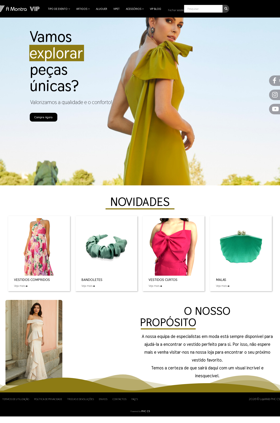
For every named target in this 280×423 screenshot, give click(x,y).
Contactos (119, 399)
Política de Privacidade (48, 399)
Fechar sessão (176, 10)
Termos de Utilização (15, 399)
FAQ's (134, 399)
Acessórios (135, 9)
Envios (103, 399)
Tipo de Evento (59, 9)
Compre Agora (43, 117)
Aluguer (101, 9)
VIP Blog (155, 9)
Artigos (83, 9)
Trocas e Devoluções (80, 399)
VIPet (116, 9)
